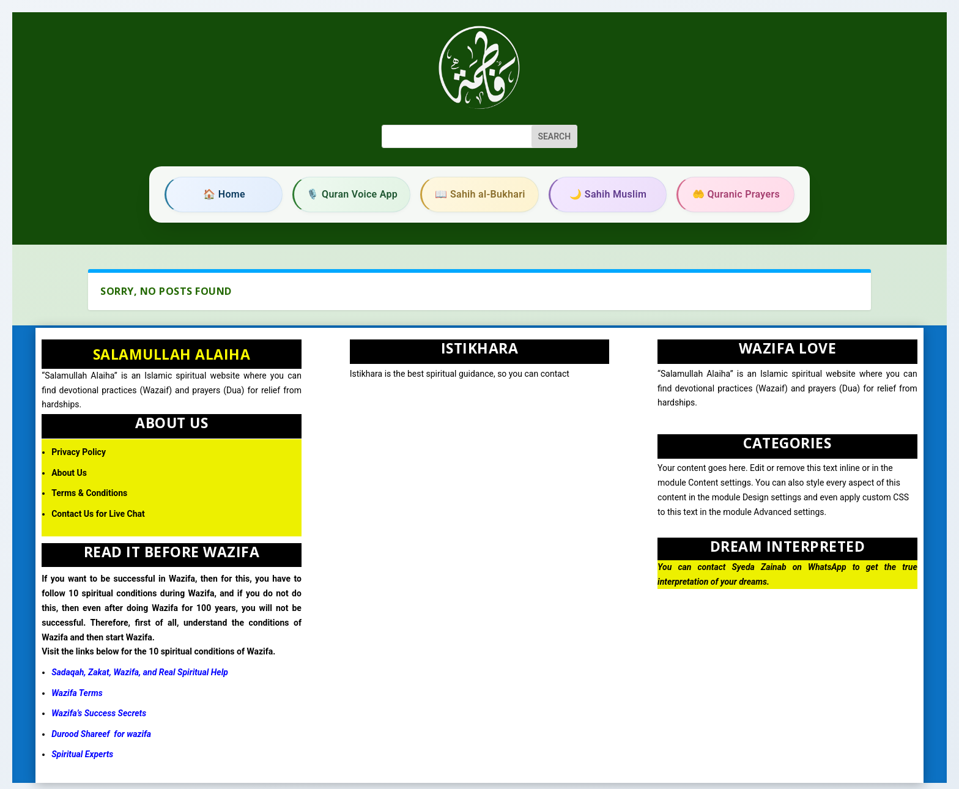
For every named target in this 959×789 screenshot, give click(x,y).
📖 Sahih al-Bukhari (480, 194)
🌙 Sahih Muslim (607, 194)
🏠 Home (224, 194)
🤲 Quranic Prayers (736, 194)
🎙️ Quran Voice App (352, 194)
